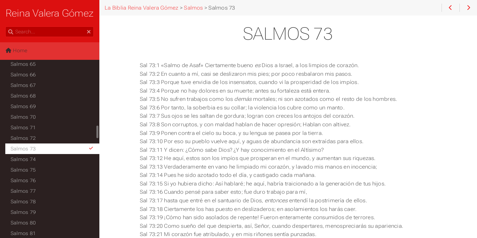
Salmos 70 (23, 117)
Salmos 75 (23, 170)
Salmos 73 (52, 149)
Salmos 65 (23, 64)
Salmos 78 (23, 202)
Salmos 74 (23, 159)
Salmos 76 (23, 180)
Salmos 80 (23, 223)
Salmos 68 (23, 96)
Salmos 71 (23, 128)
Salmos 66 (23, 75)
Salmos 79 (23, 212)
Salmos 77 (23, 191)
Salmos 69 (23, 106)
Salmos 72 (23, 138)
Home (16, 51)
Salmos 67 (23, 85)
